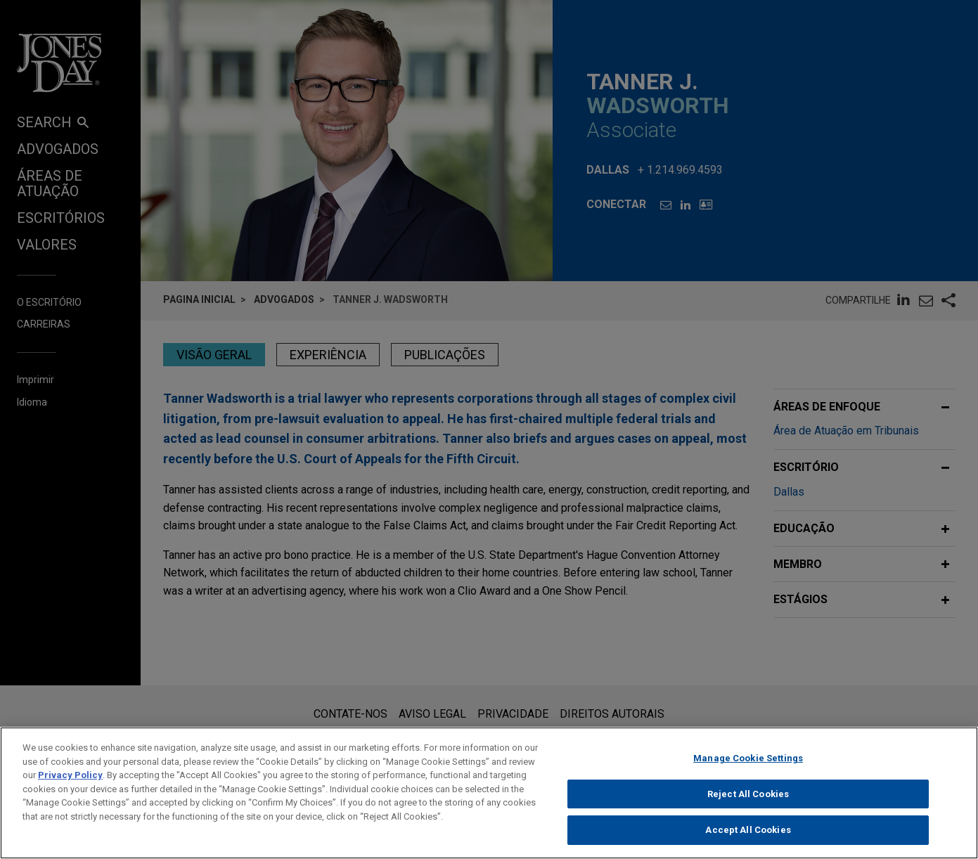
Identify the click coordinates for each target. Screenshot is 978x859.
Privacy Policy (70, 782)
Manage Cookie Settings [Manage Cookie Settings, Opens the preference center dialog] (748, 766)
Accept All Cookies (747, 837)
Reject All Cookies (748, 801)
